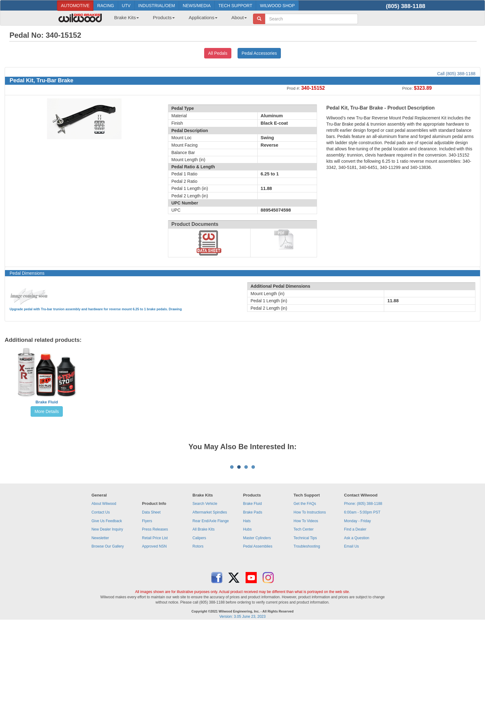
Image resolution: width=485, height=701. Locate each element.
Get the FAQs (305, 580)
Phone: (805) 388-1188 (363, 580)
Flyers (147, 598)
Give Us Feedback (107, 598)
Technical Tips (305, 615)
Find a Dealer (355, 606)
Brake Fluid (47, 402)
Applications (203, 17)
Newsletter (100, 615)
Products (164, 17)
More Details (47, 411)
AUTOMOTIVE (75, 5)
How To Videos (306, 598)
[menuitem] (124, 19)
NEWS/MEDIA (197, 5)
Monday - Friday (357, 598)
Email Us (351, 623)
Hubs (247, 606)
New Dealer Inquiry (107, 606)
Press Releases (155, 606)
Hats (247, 598)
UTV (126, 5)
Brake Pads (252, 589)
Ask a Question (356, 615)
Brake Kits (126, 17)
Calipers (199, 615)
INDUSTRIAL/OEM (156, 5)
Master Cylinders (257, 615)
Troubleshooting (307, 623)
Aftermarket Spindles (209, 589)
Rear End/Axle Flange (210, 598)
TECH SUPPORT (235, 5)
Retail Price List (155, 615)
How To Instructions (310, 589)
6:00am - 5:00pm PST (362, 589)
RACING (105, 5)
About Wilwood (104, 580)
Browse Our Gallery (108, 623)
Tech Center (304, 606)
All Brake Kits (203, 606)
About (239, 17)
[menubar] (178, 19)
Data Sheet (151, 589)
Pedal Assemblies (258, 623)
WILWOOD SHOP (277, 5)
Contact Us (101, 589)
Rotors (197, 623)
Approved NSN (154, 623)
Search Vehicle (204, 580)
